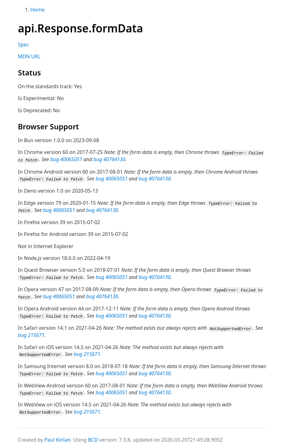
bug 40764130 (109, 159)
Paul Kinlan (58, 436)
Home (38, 9)
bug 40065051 (66, 159)
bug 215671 (31, 332)
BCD (93, 436)
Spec (23, 44)
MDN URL (29, 56)
